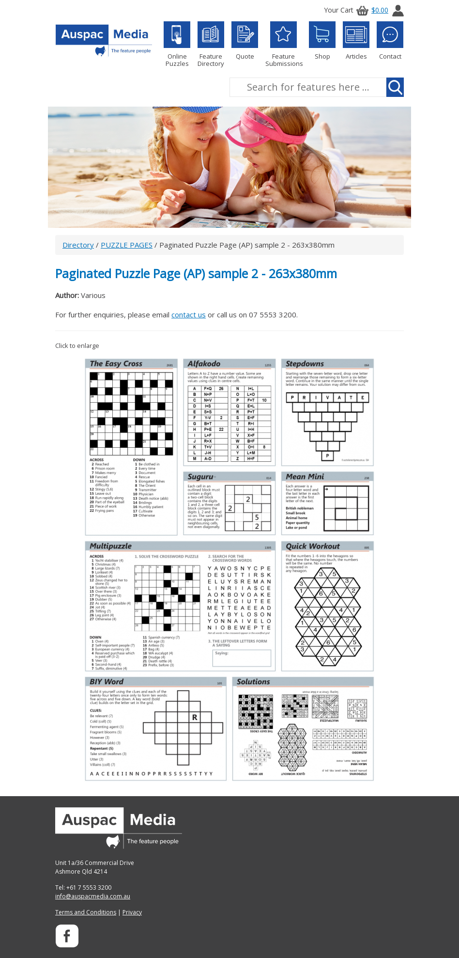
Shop (322, 40)
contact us (188, 314)
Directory (78, 245)
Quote (244, 40)
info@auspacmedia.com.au (92, 896)
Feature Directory (211, 44)
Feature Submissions (283, 44)
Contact (390, 40)
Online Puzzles (177, 44)
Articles (356, 40)
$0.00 (370, 10)
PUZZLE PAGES (127, 245)
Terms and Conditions (85, 912)
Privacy (132, 912)
